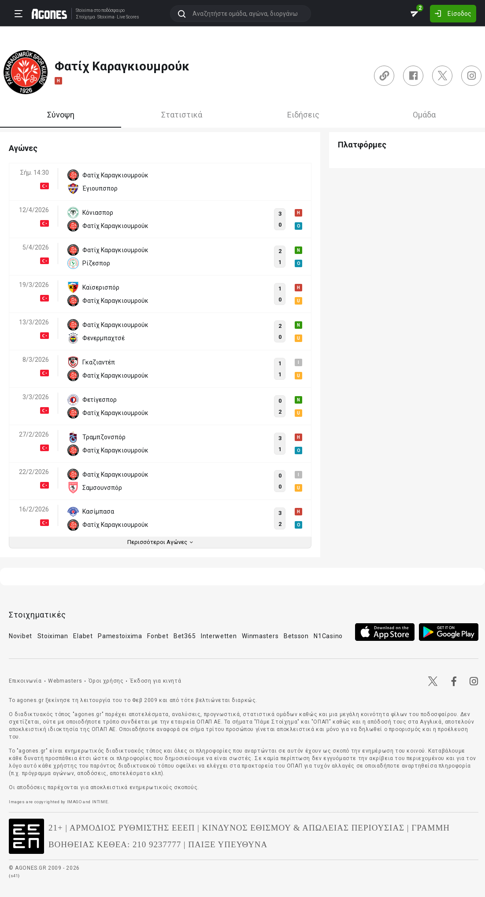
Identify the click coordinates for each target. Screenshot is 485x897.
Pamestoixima (120, 636)
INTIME (100, 801)
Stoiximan (52, 636)
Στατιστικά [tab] (181, 114)
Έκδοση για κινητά (155, 681)
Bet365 (185, 636)
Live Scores (128, 17)
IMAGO (74, 801)
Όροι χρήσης (106, 681)
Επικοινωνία (25, 681)
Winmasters (260, 636)
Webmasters (65, 681)
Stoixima (84, 10)
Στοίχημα (85, 17)
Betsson (296, 636)
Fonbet (157, 636)
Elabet (83, 636)
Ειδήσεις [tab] (303, 114)
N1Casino (328, 636)
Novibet (20, 636)
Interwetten (219, 636)
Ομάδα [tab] (424, 114)
